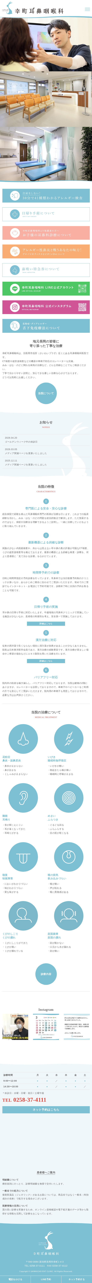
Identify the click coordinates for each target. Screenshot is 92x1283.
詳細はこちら (46, 623)
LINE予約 (46, 1279)
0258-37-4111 (29, 1100)
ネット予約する (77, 1279)
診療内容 (46, 974)
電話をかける (15, 1279)
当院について (46, 393)
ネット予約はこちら (46, 1109)
